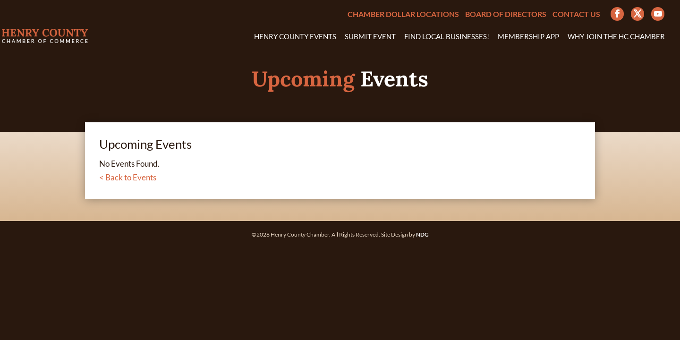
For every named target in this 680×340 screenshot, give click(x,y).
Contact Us (576, 14)
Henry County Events (295, 37)
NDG (422, 234)
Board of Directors (505, 14)
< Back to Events (127, 177)
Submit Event (370, 37)
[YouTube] (657, 14)
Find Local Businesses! (446, 37)
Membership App (528, 37)
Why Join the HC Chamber (616, 37)
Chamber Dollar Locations (403, 14)
